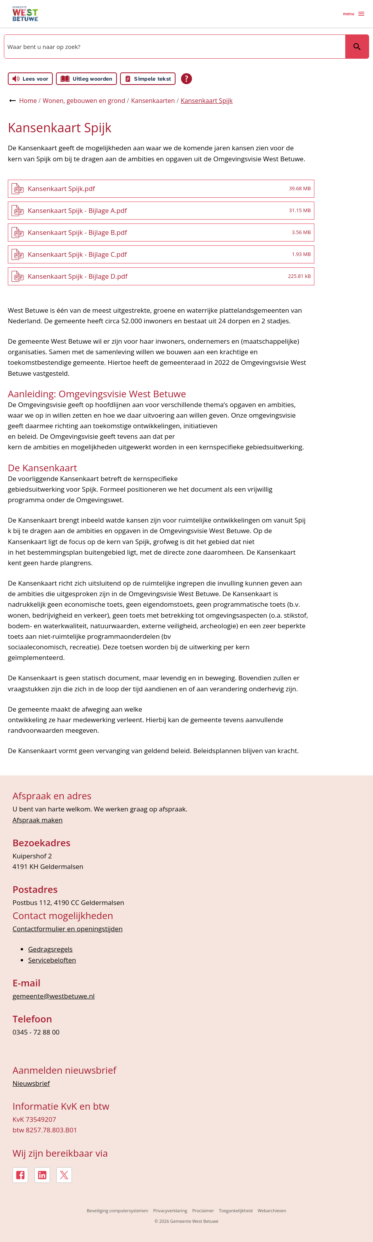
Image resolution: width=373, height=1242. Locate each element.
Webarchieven (272, 1210)
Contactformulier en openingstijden (68, 928)
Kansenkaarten (153, 100)
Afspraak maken (38, 819)
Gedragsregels (50, 949)
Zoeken (357, 46)
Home (28, 100)
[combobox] (174, 46)
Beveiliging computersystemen (117, 1210)
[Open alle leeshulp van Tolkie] (186, 78)
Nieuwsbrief (31, 1083)
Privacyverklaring (170, 1210)
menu (354, 14)
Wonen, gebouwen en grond (84, 100)
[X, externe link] (64, 1175)
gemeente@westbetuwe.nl (54, 995)
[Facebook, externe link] (20, 1175)
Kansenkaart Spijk (207, 100)
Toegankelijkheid (236, 1210)
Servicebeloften (52, 959)
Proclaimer (203, 1210)
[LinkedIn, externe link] (42, 1175)
